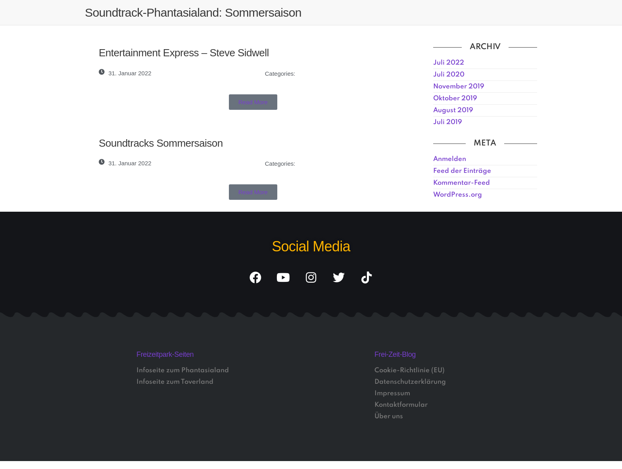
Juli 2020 (449, 74)
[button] (253, 102)
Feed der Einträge (462, 171)
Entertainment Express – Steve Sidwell (184, 53)
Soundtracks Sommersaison (161, 143)
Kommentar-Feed (461, 183)
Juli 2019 (447, 122)
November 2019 (458, 86)
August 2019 (453, 110)
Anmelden (449, 159)
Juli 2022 (448, 62)
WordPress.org (457, 194)
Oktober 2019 (455, 98)
